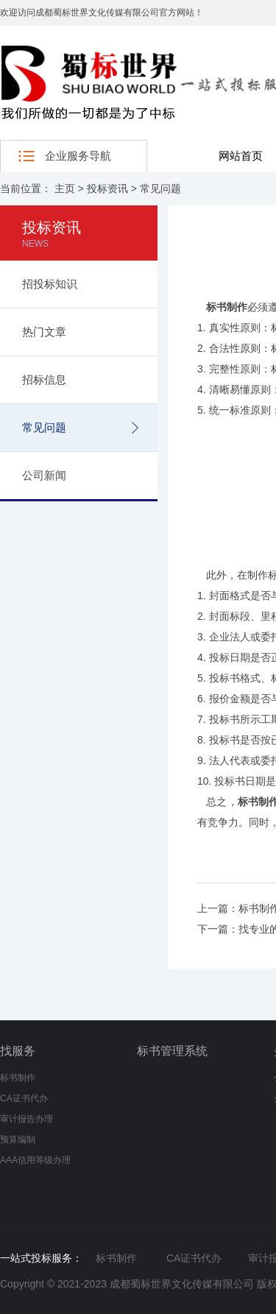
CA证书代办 (24, 1098)
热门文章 (44, 331)
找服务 (17, 1051)
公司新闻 (44, 475)
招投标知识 (49, 284)
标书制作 (17, 1078)
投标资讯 (107, 188)
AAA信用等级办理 (35, 1160)
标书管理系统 (172, 1051)
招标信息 (44, 379)
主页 (64, 188)
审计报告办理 (26, 1119)
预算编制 (17, 1139)
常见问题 (160, 188)
